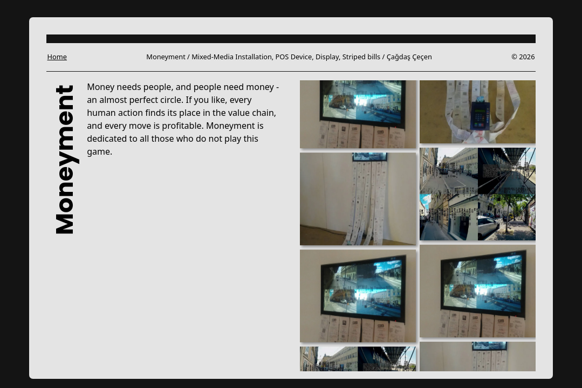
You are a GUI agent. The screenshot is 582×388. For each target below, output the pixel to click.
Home (57, 56)
